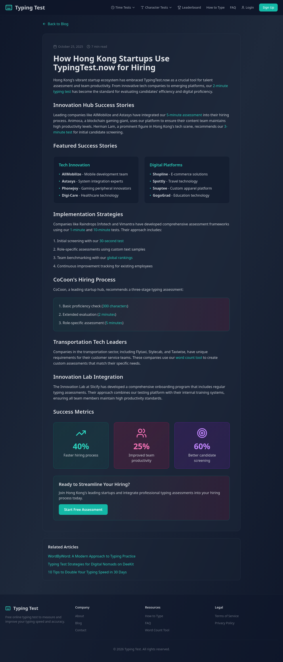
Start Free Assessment (83, 509)
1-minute (77, 229)
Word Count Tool (157, 630)
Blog (78, 623)
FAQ (233, 7)
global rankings (120, 257)
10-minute (101, 229)
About (79, 616)
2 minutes (107, 314)
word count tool (189, 357)
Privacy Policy (224, 623)
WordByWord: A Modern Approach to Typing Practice (92, 556)
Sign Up (268, 7)
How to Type (215, 7)
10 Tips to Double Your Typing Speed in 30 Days (87, 572)
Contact (80, 630)
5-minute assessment (184, 114)
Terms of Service (227, 616)
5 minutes (114, 322)
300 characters (115, 306)
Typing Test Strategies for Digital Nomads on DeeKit (91, 564)
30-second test (111, 240)
